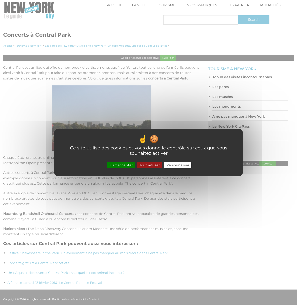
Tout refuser (149, 165)
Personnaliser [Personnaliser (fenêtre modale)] (177, 165)
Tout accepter (121, 165)
